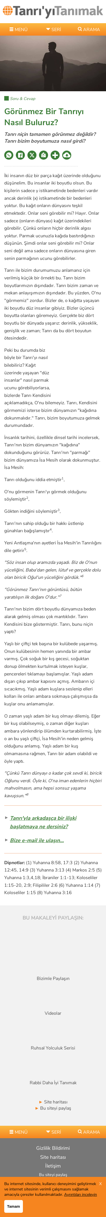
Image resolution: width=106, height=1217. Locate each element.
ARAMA (91, 30)
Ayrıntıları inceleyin (80, 1194)
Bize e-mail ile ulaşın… (37, 840)
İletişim (53, 1165)
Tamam (13, 1206)
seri (56, 30)
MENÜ (21, 30)
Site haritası (53, 1102)
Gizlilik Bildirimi (53, 1148)
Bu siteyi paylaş (53, 1108)
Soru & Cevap (22, 98)
